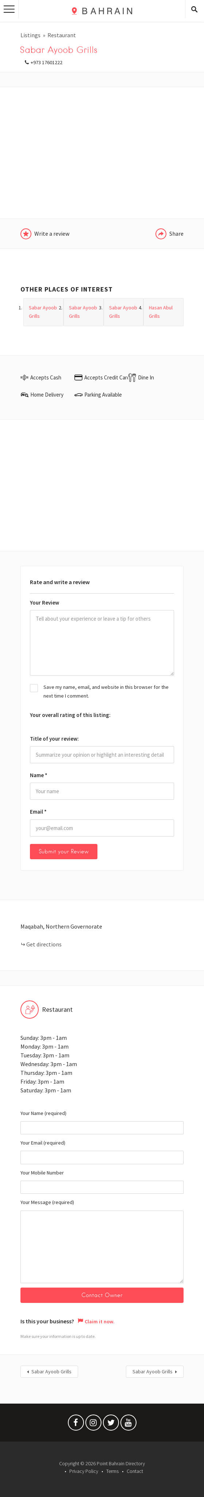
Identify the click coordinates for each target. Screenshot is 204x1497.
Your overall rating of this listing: (70, 714)
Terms (112, 1471)
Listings (30, 35)
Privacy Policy (83, 1471)
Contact (135, 1471)
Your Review (44, 602)
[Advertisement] (102, 153)
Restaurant (61, 35)
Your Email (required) (102, 1151)
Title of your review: (54, 738)
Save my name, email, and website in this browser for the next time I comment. (106, 691)
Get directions (44, 944)
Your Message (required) (102, 1241)
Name (38, 775)
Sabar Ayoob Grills (51, 1372)
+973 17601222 (46, 62)
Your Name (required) (102, 1122)
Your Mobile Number (102, 1181)
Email (38, 811)
